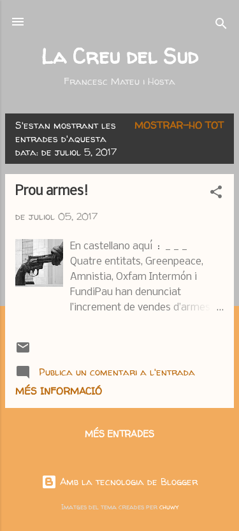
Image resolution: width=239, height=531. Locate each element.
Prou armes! (52, 191)
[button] (216, 194)
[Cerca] (221, 25)
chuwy (168, 506)
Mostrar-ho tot (179, 125)
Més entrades (119, 434)
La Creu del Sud (119, 56)
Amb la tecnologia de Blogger (119, 481)
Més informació (58, 391)
